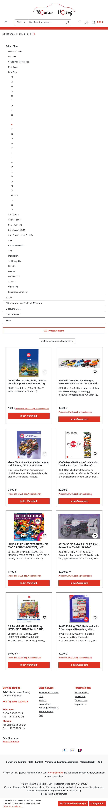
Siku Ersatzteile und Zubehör (20, 235)
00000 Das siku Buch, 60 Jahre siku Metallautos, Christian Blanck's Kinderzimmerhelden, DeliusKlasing (78, 464)
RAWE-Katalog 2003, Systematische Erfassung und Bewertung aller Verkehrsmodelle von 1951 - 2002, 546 (78, 628)
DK (12, 106)
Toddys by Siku (14, 261)
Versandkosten (55, 772)
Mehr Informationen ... (13, 806)
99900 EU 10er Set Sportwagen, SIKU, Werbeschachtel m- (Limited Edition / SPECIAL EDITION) (77, 382)
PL (12, 191)
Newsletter (80, 696)
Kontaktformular (11, 741)
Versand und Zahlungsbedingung (61, 762)
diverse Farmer (14, 220)
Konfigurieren (97, 803)
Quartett (11, 271)
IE (11, 148)
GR (12, 139)
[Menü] (6, 22)
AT (12, 77)
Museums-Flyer (13, 314)
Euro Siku (12, 72)
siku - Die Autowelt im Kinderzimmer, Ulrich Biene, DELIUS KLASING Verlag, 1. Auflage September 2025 (28, 464)
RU (12, 200)
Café (41, 696)
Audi (10, 240)
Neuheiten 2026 (15, 51)
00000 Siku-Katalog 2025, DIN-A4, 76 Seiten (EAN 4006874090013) (27, 382)
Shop (21, 22)
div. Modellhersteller (17, 245)
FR (12, 129)
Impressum (80, 704)
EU (12, 120)
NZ (12, 186)
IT (11, 153)
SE (12, 205)
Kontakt (42, 700)
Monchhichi (13, 256)
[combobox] (46, 22)
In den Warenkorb (28, 416)
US (12, 210)
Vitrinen (11, 282)
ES (12, 115)
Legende (12, 57)
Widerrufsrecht (46, 711)
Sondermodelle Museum (18, 62)
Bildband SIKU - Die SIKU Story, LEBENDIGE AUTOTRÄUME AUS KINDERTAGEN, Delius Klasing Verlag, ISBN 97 (25, 628)
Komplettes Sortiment (17, 292)
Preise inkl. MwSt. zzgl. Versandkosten (32, 409)
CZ (12, 101)
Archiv (9, 297)
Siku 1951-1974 (15, 225)
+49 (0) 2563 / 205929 (15, 701)
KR (12, 162)
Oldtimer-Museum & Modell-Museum (24, 303)
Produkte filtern (54, 330)
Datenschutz (81, 700)
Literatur (12, 266)
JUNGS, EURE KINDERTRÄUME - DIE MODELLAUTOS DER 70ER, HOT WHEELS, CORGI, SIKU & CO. (28, 546)
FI (11, 125)
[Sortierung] (57, 341)
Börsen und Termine (48, 692)
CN (12, 96)
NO (12, 181)
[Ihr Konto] (86, 22)
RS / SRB (14, 196)
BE (12, 82)
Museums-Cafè (13, 309)
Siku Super (12, 67)
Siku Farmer (13, 215)
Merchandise (14, 276)
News (8, 320)
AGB (41, 715)
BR (12, 87)
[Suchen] (67, 22)
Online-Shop (12, 46)
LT (12, 167)
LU (12, 172)
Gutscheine (13, 287)
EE (12, 110)
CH (12, 91)
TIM (10, 251)
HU (12, 143)
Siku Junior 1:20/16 (16, 230)
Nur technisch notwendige (73, 803)
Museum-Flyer (82, 692)
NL (12, 177)
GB (12, 134)
